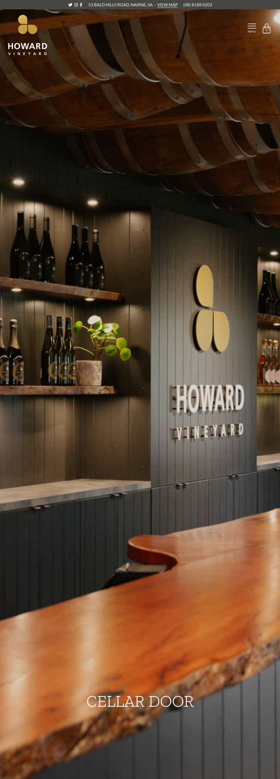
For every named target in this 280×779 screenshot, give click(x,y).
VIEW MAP (167, 4)
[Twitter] (70, 4)
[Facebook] (81, 4)
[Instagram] (76, 4)
